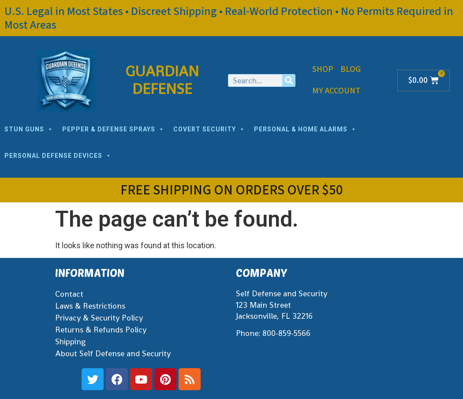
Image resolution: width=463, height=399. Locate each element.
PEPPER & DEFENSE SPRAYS (113, 129)
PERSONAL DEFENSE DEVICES (58, 155)
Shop (322, 69)
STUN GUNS (28, 129)
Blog (350, 69)
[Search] (288, 80)
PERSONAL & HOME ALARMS (305, 129)
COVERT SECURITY (209, 129)
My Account (336, 91)
